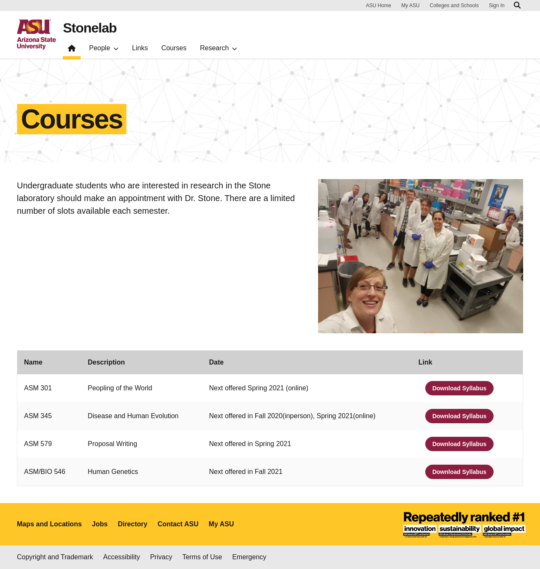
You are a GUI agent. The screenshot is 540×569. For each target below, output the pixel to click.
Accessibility (121, 557)
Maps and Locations (49, 524)
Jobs (100, 524)
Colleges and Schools (454, 5)
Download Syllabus (459, 388)
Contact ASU (177, 524)
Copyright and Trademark (55, 557)
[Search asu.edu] (517, 5)
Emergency (249, 557)
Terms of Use (202, 557)
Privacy (161, 557)
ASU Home (378, 5)
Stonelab (89, 28)
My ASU (410, 5)
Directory (132, 524)
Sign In (497, 5)
